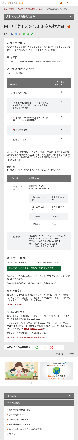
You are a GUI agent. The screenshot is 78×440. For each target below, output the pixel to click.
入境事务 (20, 9)
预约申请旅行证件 (17, 415)
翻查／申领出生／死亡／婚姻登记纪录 (25, 429)
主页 (5, 9)
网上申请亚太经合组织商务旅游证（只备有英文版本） (32, 268)
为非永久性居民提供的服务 (34, 9)
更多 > (12, 434)
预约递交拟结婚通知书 (18, 420)
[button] (61, 3)
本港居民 (12, 9)
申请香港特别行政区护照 (19, 424)
